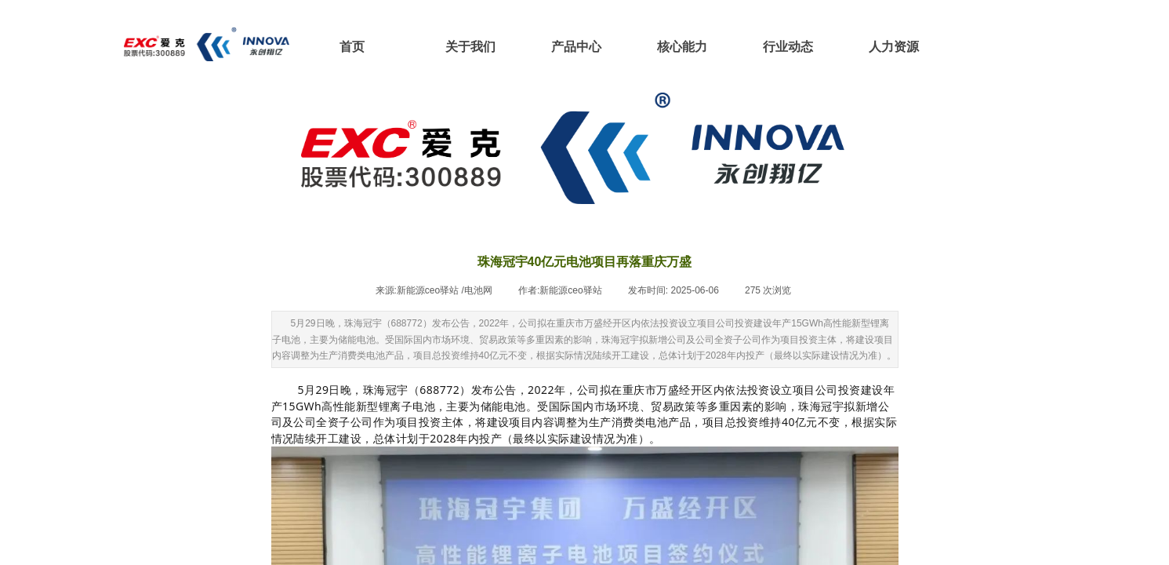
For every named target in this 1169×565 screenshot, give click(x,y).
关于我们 (470, 46)
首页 (352, 46)
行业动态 (788, 46)
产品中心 (576, 46)
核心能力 (682, 46)
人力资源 (894, 46)
